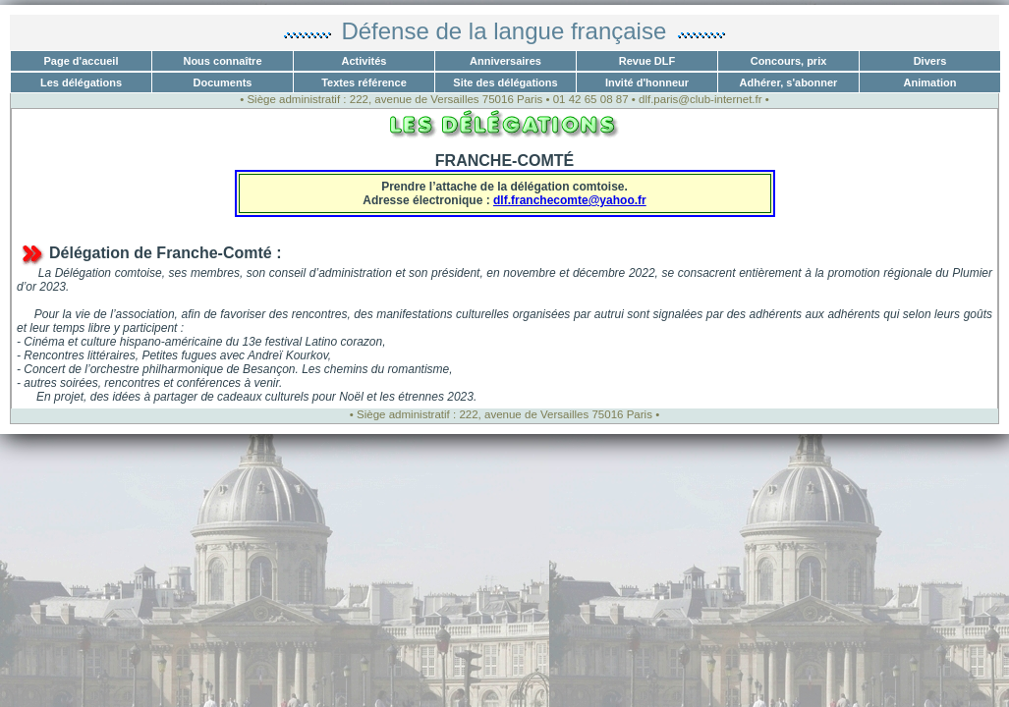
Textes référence (364, 82)
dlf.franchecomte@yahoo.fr (569, 200)
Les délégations (81, 82)
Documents (223, 82)
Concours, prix (789, 61)
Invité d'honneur (647, 82)
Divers (930, 61)
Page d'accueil (81, 61)
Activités (364, 61)
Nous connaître (222, 61)
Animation (930, 82)
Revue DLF (647, 61)
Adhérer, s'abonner (789, 82)
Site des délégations (505, 82)
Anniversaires (505, 61)
